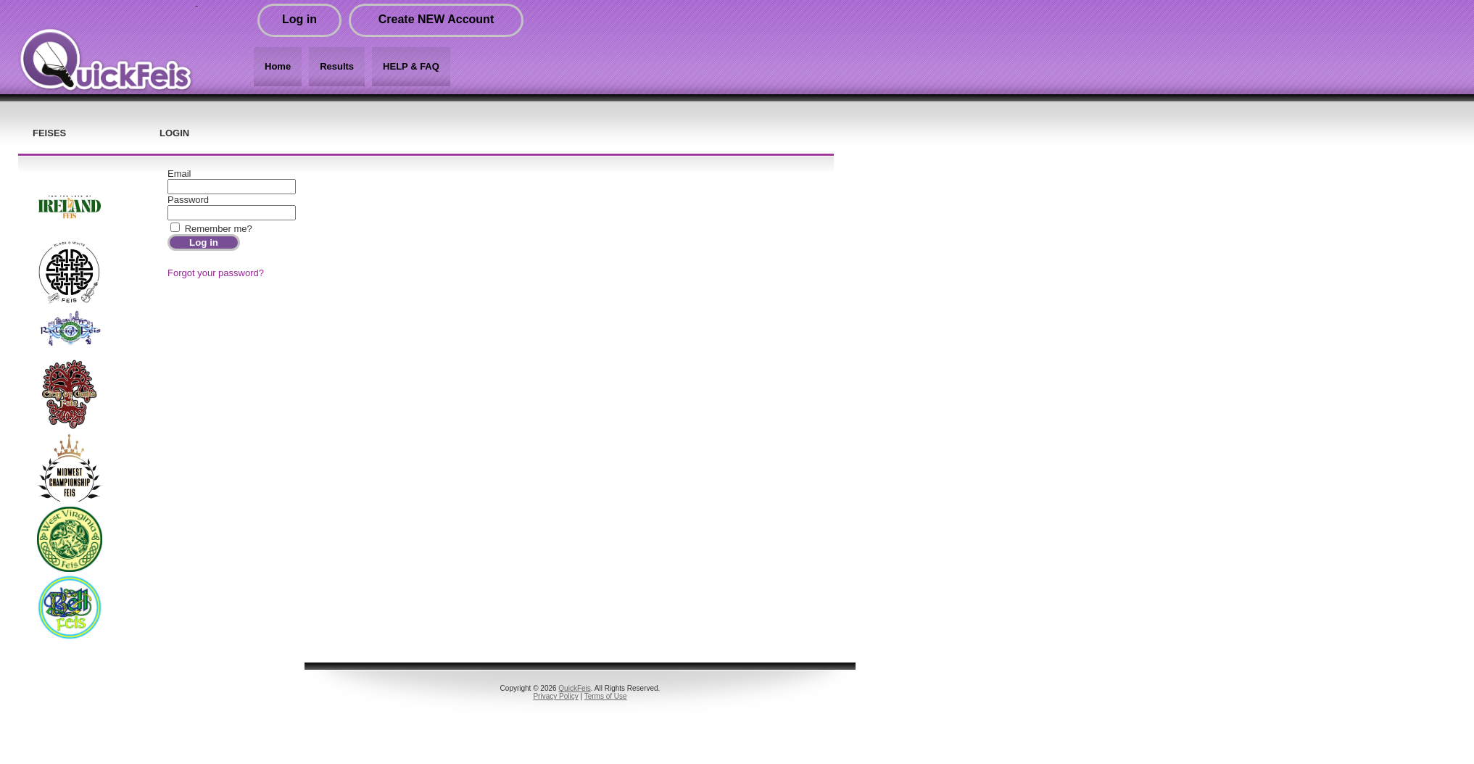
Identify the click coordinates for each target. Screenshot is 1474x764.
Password (188, 199)
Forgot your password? (215, 272)
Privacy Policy (555, 696)
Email (179, 173)
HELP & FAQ (411, 66)
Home (278, 66)
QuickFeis (574, 688)
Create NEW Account (436, 19)
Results (337, 66)
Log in (299, 19)
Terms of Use (605, 696)
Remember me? (218, 228)
